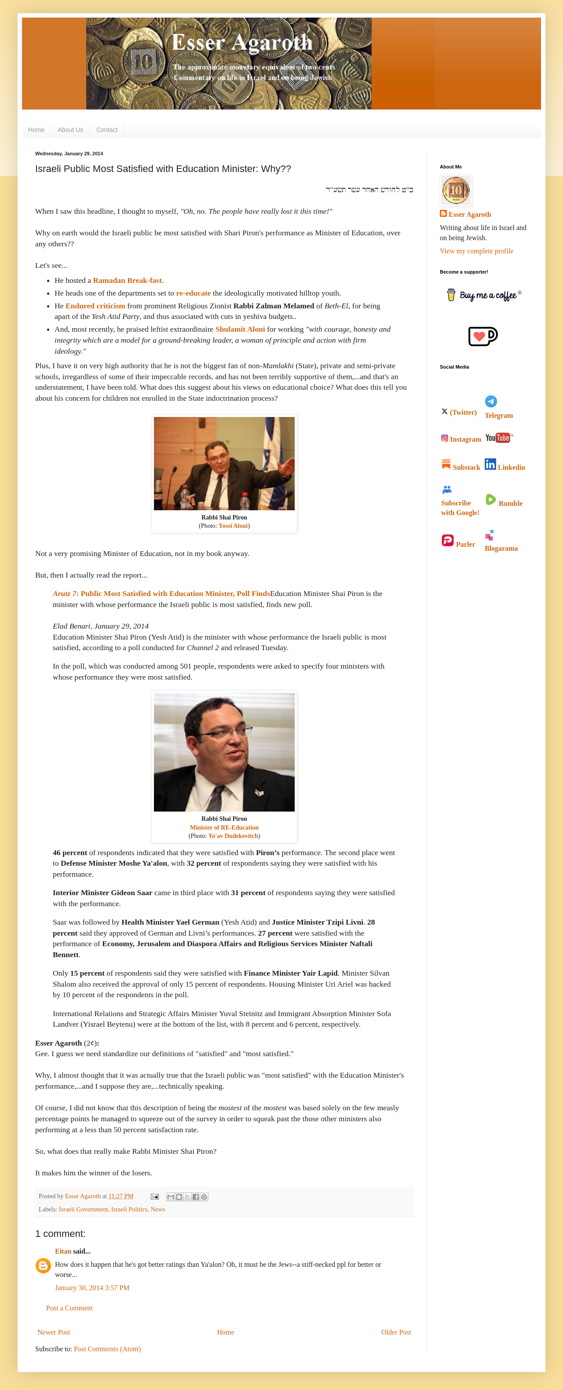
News (158, 1209)
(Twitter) (459, 412)
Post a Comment (69, 1308)
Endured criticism (95, 305)
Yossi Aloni (233, 525)
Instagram (461, 439)
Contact (106, 129)
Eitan (63, 1251)
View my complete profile (476, 251)
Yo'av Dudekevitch (233, 835)
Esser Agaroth (470, 214)
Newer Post (53, 1332)
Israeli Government (83, 1209)
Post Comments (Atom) (107, 1349)
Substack (460, 467)
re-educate (193, 293)
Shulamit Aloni (240, 329)
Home (36, 129)
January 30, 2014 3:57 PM (92, 1287)
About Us (70, 129)
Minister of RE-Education (224, 827)
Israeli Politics (129, 1209)
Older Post (396, 1332)
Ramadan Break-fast (127, 280)
